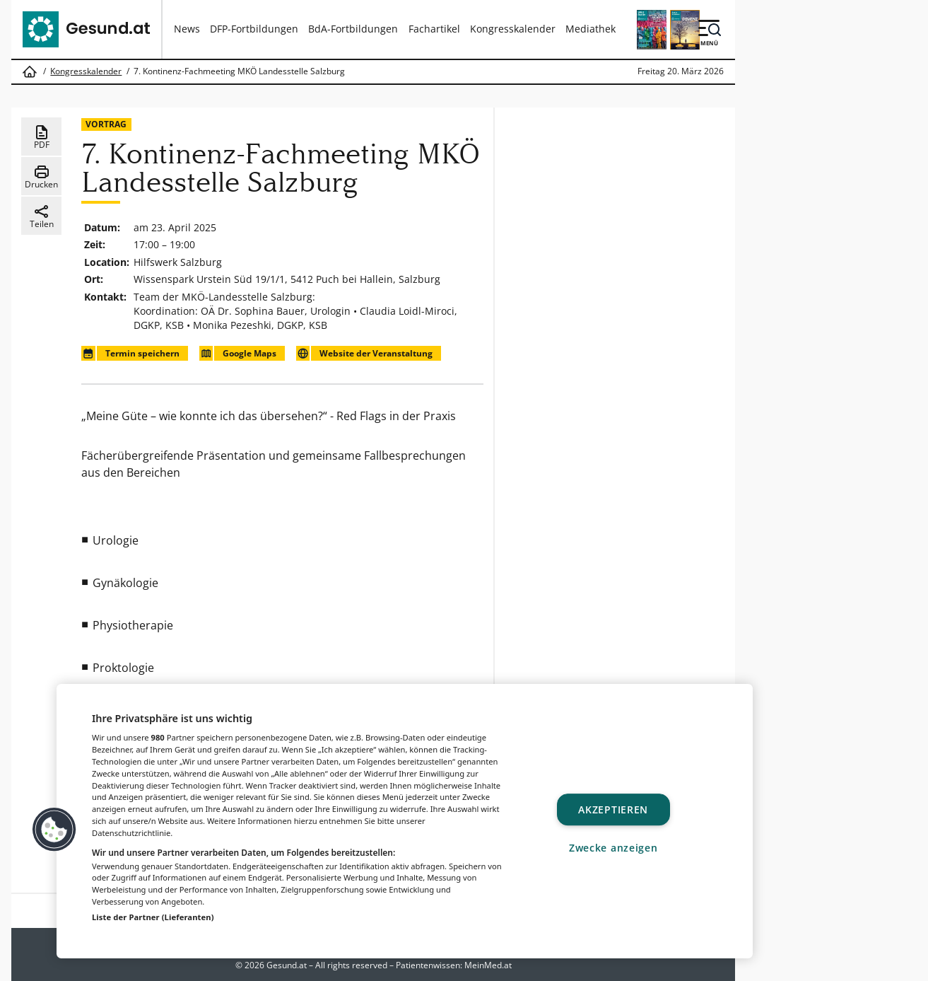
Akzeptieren (613, 809)
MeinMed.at (488, 965)
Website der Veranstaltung (364, 353)
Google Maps (237, 353)
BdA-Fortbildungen (353, 28)
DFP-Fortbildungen (254, 28)
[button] (54, 829)
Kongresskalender (513, 28)
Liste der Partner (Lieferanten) (153, 917)
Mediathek (590, 28)
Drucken (41, 176)
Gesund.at (286, 965)
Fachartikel (434, 28)
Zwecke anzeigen (613, 847)
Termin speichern (130, 353)
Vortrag (106, 124)
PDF (41, 137)
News (187, 28)
